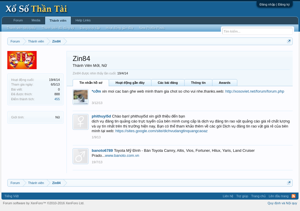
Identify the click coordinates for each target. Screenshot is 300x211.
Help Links (83, 20)
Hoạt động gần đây (129, 82)
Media (36, 20)
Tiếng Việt (11, 196)
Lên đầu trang (279, 196)
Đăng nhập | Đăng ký (275, 4)
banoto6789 (102, 150)
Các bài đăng (168, 82)
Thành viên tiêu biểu (21, 28)
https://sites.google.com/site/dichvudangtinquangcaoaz (161, 131)
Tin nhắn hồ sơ (90, 82)
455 (57, 99)
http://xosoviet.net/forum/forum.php (254, 91)
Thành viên (58, 20)
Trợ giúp (242, 196)
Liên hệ (228, 196)
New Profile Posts (152, 28)
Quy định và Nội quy (282, 203)
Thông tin (198, 82)
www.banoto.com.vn (122, 155)
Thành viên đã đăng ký (58, 28)
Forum (18, 20)
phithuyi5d (101, 116)
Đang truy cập (90, 28)
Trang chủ (258, 196)
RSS (294, 196)
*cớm (96, 91)
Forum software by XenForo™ (43, 203)
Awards (225, 82)
